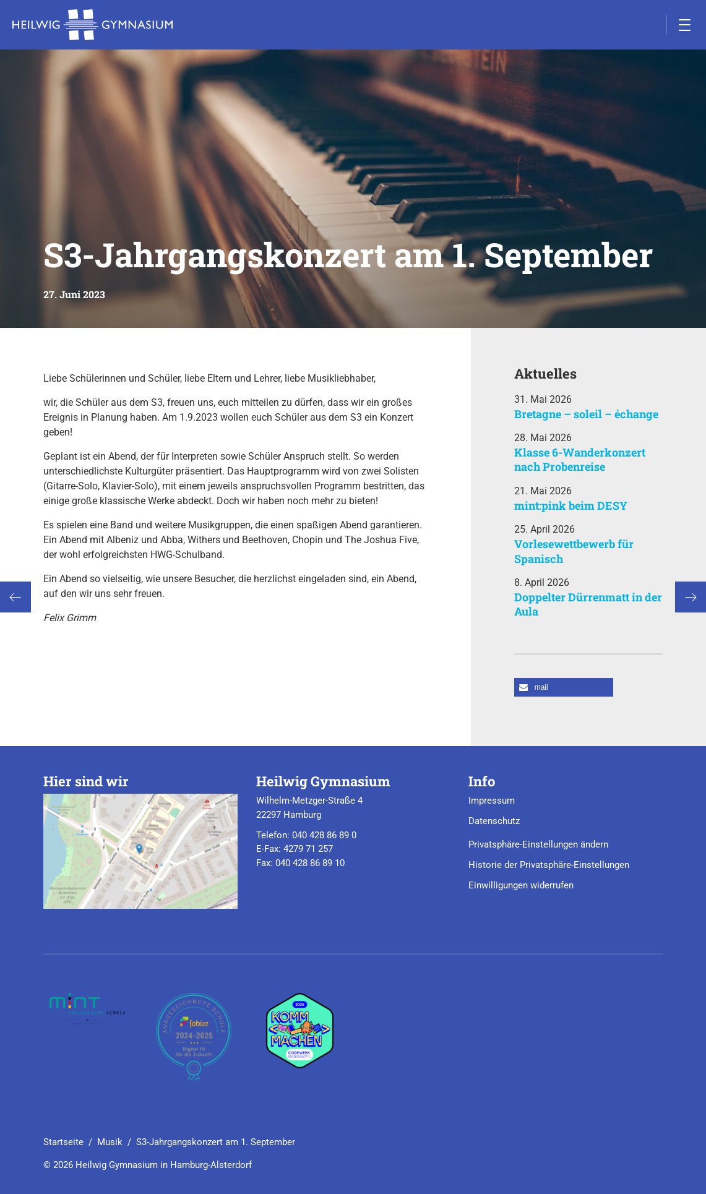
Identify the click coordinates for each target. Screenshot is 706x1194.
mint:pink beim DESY (570, 505)
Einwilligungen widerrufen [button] (521, 885)
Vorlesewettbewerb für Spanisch (574, 550)
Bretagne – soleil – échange (586, 413)
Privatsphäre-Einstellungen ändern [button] (538, 844)
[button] (563, 687)
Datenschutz (494, 821)
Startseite (63, 1142)
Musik (110, 1142)
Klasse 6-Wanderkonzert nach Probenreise (579, 459)
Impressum (491, 800)
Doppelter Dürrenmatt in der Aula (588, 604)
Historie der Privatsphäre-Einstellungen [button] (548, 864)
